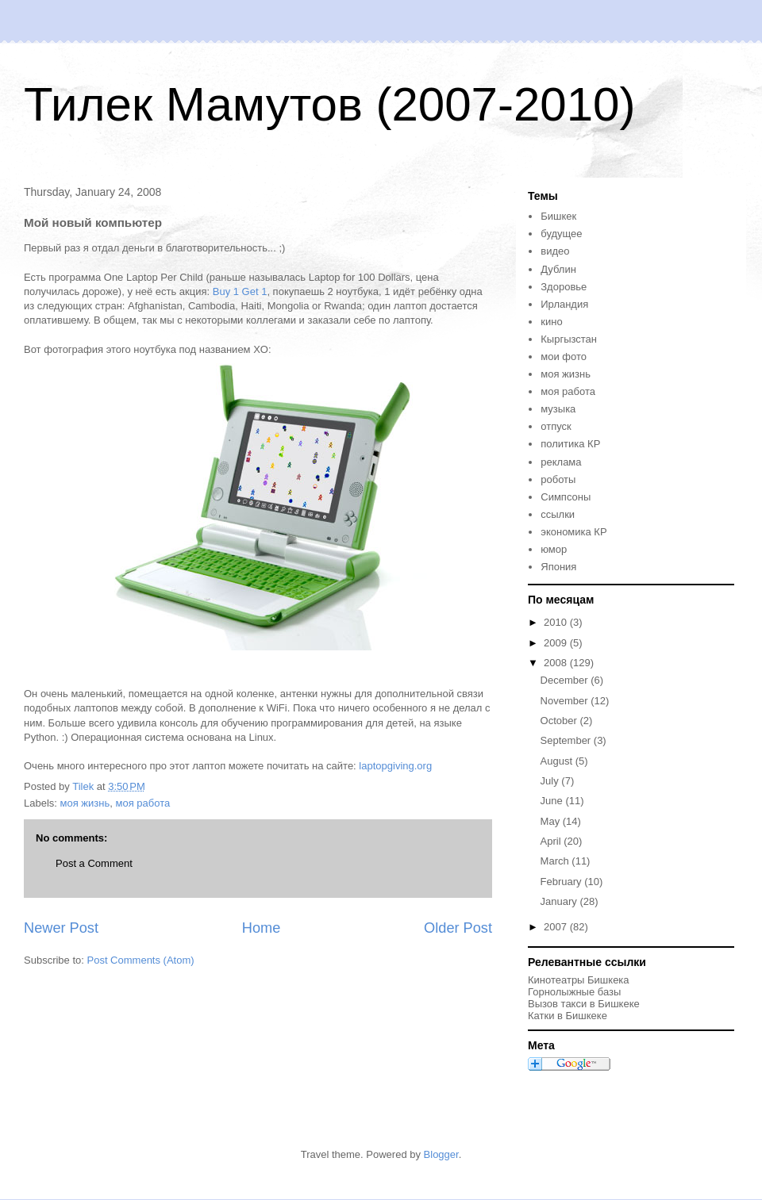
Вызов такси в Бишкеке (584, 1004)
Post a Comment (94, 863)
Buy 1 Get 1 (240, 291)
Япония (558, 567)
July (551, 781)
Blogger (441, 1154)
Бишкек (558, 216)
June (553, 801)
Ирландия (564, 304)
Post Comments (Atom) (140, 960)
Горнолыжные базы (574, 992)
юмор (554, 549)
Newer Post (61, 928)
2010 (557, 622)
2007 (557, 927)
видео (555, 251)
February (563, 882)
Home (261, 928)
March (556, 861)
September (567, 740)
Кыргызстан (569, 339)
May (552, 821)
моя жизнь (85, 803)
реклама (561, 462)
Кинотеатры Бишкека (578, 980)
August (558, 761)
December (566, 680)
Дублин (558, 269)
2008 (557, 663)
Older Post (458, 928)
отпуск (556, 426)
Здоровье (564, 287)
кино (551, 322)
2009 (557, 643)
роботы (558, 479)
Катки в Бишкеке (567, 1016)
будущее (561, 234)
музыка (558, 409)
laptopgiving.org (395, 766)
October (560, 721)
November (566, 701)
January (560, 901)
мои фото (564, 356)
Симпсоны (566, 497)
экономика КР (573, 532)
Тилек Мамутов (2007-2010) (329, 104)
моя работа (142, 803)
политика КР (570, 444)
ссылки (558, 514)
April (552, 841)
